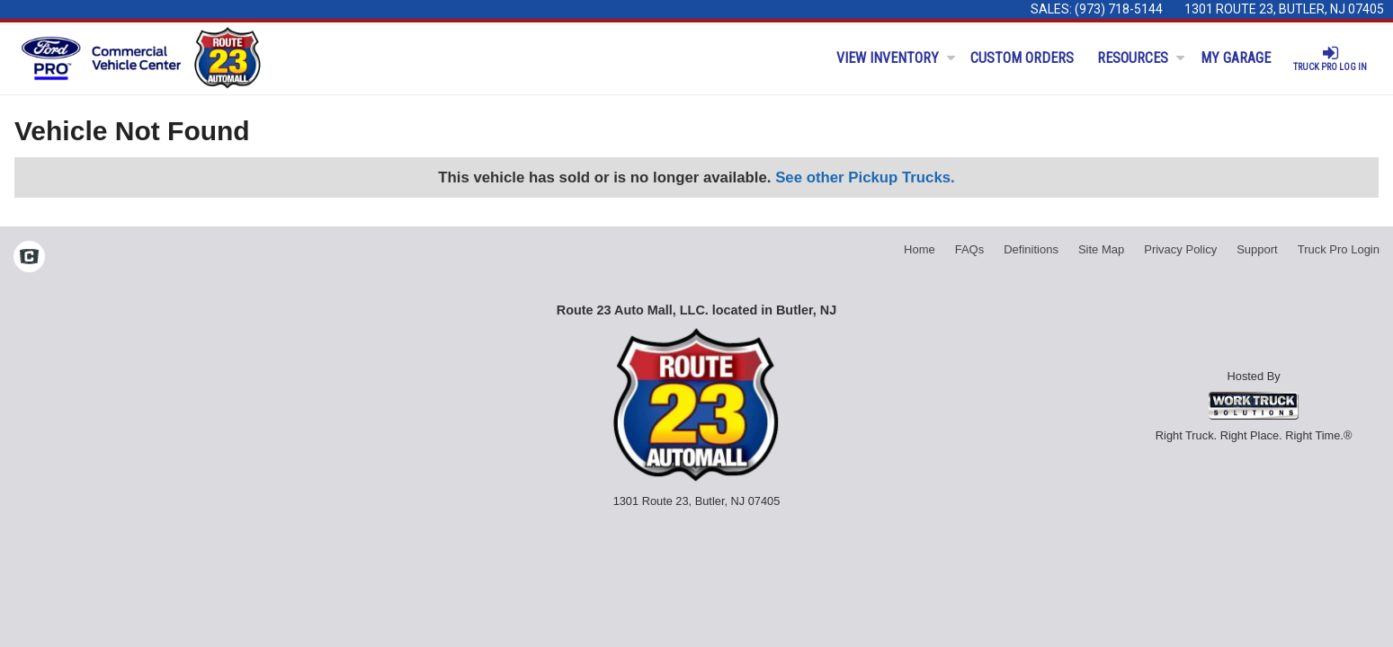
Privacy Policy (1180, 249)
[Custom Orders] (1023, 58)
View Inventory (895, 57)
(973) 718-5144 (1119, 9)
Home (919, 249)
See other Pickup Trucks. (865, 177)
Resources (1140, 57)
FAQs (970, 249)
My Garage (1236, 57)
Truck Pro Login (1339, 249)
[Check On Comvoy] (29, 259)
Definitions (1031, 249)
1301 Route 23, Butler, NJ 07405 (1284, 9)
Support (1257, 249)
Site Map (1101, 249)
